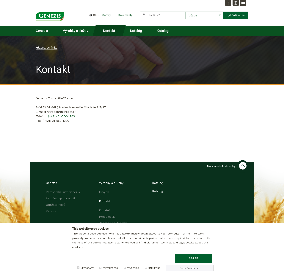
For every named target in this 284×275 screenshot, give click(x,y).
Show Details (187, 268)
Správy (106, 14)
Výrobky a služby (75, 31)
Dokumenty (125, 14)
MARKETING (154, 268)
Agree (193, 258)
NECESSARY (87, 268)
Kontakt (109, 31)
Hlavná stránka (46, 47)
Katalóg (136, 31)
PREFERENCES (110, 268)
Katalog (163, 31)
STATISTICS (133, 268)
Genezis (42, 31)
